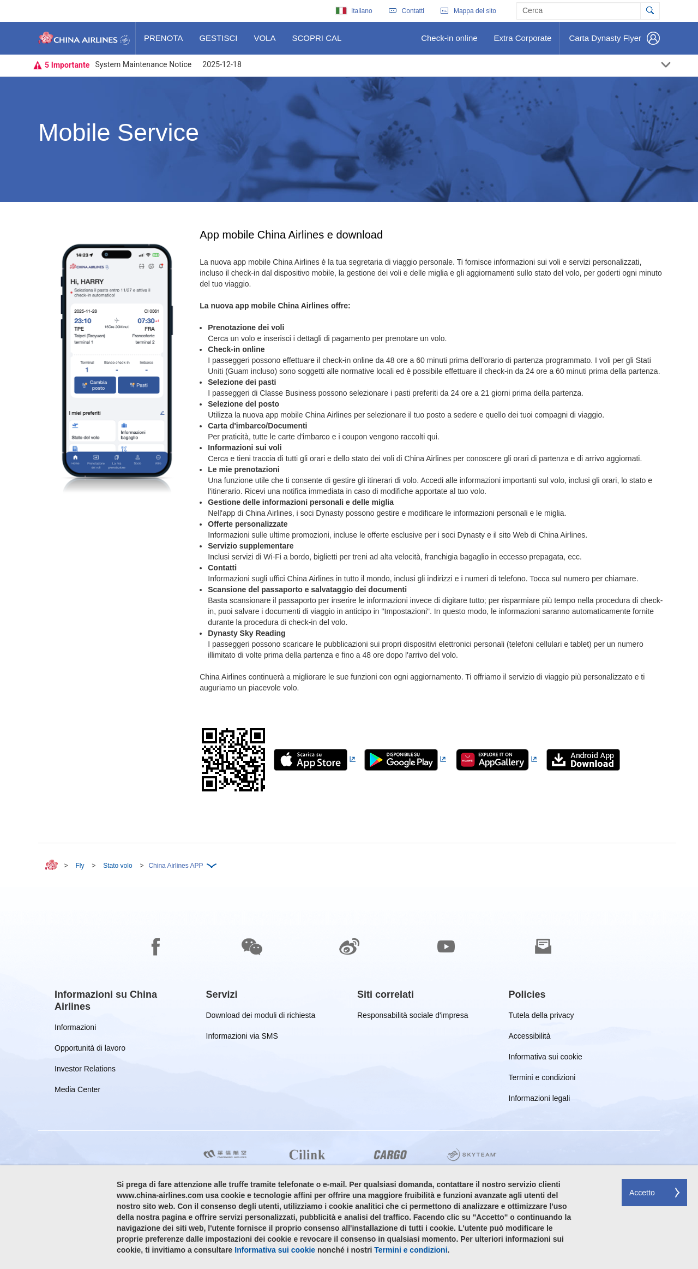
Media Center (77, 1091)
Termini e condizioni (542, 1079)
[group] (122, 1000)
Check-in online (448, 42)
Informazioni (75, 1029)
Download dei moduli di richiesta (261, 1017)
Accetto (642, 1192)
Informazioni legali (539, 1100)
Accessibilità (530, 1037)
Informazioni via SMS (242, 1037)
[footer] (349, 1078)
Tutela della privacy (541, 1017)
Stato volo (117, 865)
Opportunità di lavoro (90, 1049)
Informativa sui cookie (545, 1058)
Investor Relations (85, 1070)
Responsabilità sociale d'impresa (412, 1017)
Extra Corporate (523, 42)
